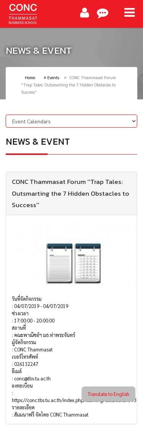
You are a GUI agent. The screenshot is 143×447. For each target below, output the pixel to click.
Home (30, 77)
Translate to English (108, 394)
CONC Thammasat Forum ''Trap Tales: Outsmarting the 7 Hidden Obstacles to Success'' (70, 193)
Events (51, 77)
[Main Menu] (129, 12)
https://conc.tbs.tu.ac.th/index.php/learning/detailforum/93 (74, 400)
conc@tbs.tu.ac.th (32, 378)
